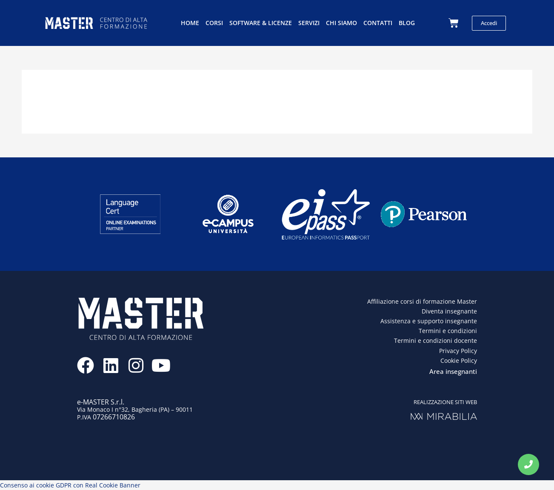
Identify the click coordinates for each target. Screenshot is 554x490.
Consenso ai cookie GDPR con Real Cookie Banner (70, 485)
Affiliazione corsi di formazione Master (422, 301)
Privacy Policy (458, 351)
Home (190, 23)
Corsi (214, 23)
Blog (407, 23)
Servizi (309, 23)
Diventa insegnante (449, 311)
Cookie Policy (458, 360)
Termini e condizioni (448, 331)
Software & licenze (260, 23)
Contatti (377, 23)
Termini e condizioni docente (435, 340)
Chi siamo (341, 23)
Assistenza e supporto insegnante (428, 321)
